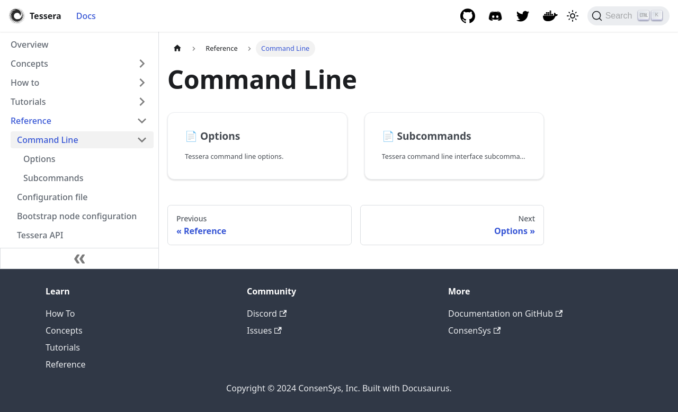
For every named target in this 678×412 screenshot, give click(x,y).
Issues (264, 330)
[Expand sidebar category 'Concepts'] (142, 63)
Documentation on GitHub (505, 313)
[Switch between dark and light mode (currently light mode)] (572, 15)
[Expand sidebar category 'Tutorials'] (142, 101)
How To (60, 313)
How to (25, 82)
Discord (267, 313)
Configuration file (52, 197)
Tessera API (40, 235)
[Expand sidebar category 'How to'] (142, 82)
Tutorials (28, 102)
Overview (29, 44)
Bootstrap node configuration (77, 216)
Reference (31, 121)
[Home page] (177, 48)
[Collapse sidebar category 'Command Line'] (142, 139)
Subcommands (53, 178)
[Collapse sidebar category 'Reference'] (142, 120)
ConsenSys (474, 330)
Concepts (29, 63)
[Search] (628, 15)
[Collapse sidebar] (79, 258)
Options (39, 159)
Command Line (47, 140)
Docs (86, 16)
